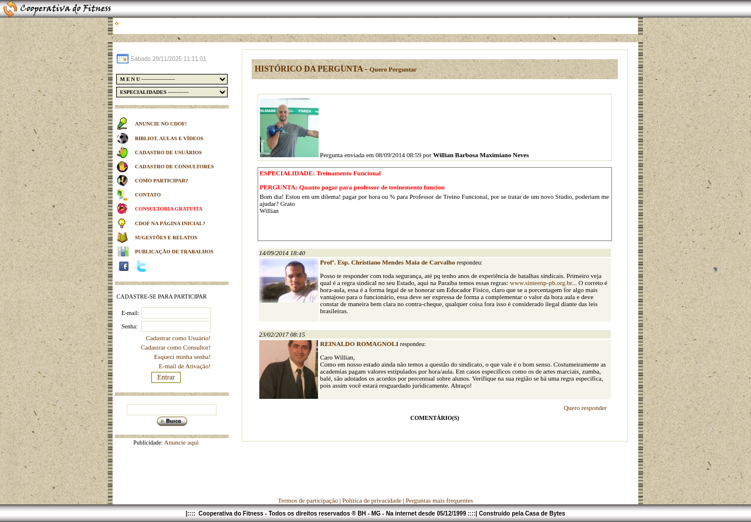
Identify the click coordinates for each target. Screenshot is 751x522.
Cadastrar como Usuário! (178, 337)
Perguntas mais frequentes (439, 500)
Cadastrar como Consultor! (176, 347)
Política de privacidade (371, 500)
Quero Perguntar (393, 69)
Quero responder (585, 407)
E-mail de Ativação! (185, 366)
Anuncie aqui (180, 442)
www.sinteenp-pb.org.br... (543, 282)
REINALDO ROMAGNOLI (360, 343)
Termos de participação (309, 500)
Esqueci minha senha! (182, 356)
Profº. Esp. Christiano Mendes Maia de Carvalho (388, 262)
